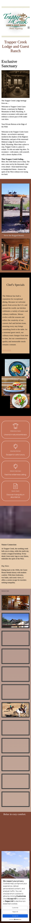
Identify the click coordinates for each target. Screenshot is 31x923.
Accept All (15, 916)
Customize (15, 908)
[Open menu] (29, 27)
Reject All (15, 912)
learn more (6, 350)
